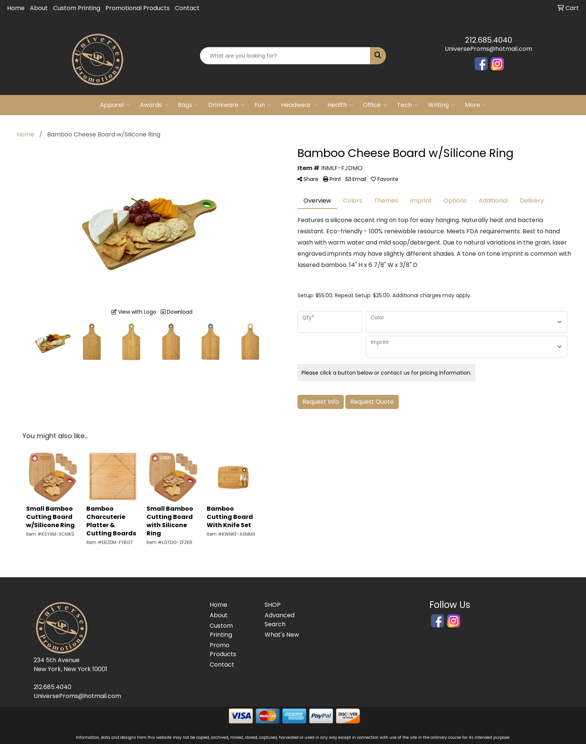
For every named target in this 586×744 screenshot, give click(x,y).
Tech (407, 105)
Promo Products (223, 649)
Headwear (299, 105)
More (476, 105)
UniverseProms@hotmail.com (488, 48)
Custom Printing (76, 8)
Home (16, 8)
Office (375, 105)
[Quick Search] (285, 55)
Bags (188, 105)
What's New (282, 634)
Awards (154, 105)
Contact (187, 8)
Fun (263, 105)
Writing (441, 105)
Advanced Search (279, 619)
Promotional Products (137, 8)
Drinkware (226, 105)
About (39, 8)
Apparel (115, 105)
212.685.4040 (488, 40)
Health (340, 105)
